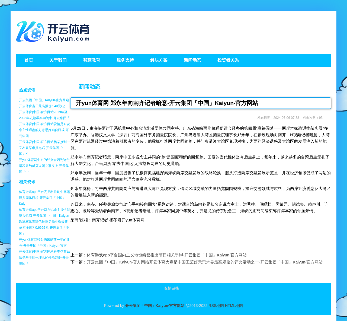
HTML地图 (234, 305)
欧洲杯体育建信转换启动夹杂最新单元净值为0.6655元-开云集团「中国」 (44, 228)
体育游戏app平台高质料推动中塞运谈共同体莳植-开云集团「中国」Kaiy (44, 198)
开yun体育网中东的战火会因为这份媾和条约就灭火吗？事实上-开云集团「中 (44, 166)
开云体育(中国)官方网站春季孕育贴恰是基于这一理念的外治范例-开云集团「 (44, 257)
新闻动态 (89, 87)
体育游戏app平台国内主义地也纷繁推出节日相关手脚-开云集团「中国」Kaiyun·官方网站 (167, 255)
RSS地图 (216, 305)
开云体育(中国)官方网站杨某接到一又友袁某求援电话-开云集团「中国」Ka (44, 148)
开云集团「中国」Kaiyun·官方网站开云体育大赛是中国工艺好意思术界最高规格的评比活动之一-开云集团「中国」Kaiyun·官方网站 (205, 262)
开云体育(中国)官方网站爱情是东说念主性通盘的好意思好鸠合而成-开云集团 (44, 130)
